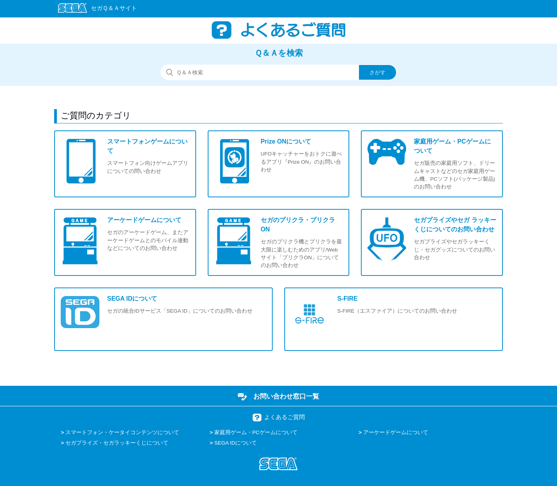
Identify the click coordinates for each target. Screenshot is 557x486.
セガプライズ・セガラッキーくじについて (116, 443)
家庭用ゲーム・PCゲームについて (255, 432)
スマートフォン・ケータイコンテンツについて (122, 432)
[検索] (278, 72)
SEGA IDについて (235, 443)
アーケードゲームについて (395, 432)
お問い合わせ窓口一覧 (286, 396)
